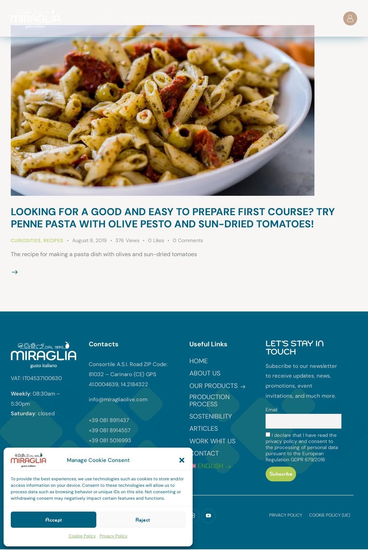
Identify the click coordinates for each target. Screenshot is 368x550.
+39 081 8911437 (109, 420)
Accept (53, 519)
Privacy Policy (114, 536)
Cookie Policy (82, 536)
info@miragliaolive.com (118, 399)
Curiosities (26, 240)
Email (271, 410)
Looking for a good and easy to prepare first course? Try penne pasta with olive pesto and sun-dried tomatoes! (173, 218)
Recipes (53, 240)
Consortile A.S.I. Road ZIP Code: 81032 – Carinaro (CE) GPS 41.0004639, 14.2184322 (128, 374)
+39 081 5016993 (110, 440)
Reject (142, 519)
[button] (181, 460)
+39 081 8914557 (109, 430)
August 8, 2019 (89, 240)
